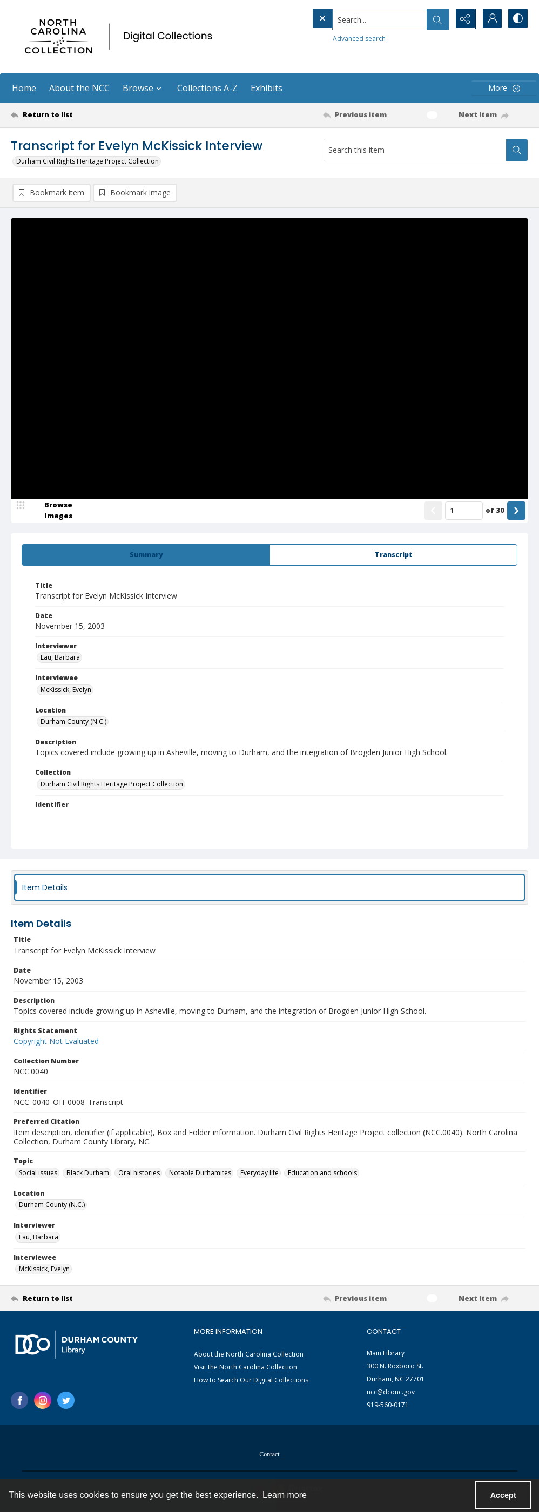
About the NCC (79, 88)
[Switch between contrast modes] (517, 19)
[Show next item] (516, 511)
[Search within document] (517, 150)
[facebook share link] (19, 1400)
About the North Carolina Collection (249, 1354)
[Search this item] (415, 150)
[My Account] (490, 19)
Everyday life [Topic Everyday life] (259, 1173)
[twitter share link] (66, 1400)
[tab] (146, 555)
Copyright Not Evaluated (56, 1041)
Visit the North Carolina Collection (245, 1367)
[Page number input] (464, 511)
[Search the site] (358, 19)
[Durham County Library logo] (76, 1345)
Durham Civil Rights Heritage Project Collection (87, 161)
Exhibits (266, 88)
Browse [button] (143, 88)
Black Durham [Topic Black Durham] (87, 1173)
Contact (269, 1455)
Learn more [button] (284, 1495)
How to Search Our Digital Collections (251, 1380)
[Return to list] (81, 115)
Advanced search (337, 38)
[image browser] (51, 511)
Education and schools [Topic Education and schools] (322, 1173)
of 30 (495, 511)
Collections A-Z (207, 88)
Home (24, 88)
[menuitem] (269, 1453)
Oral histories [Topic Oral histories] (139, 1173)
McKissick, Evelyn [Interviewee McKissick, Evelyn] (66, 690)
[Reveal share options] (463, 19)
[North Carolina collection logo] (121, 36)
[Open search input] (436, 19)
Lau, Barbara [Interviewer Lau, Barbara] (60, 657)
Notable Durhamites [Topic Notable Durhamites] (200, 1173)
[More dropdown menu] (503, 88)
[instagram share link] (42, 1400)
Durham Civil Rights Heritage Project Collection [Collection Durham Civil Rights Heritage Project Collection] (112, 784)
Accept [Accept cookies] (503, 1495)
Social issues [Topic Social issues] (38, 1173)
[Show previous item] (433, 511)
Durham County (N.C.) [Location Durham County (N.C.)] (73, 722)
